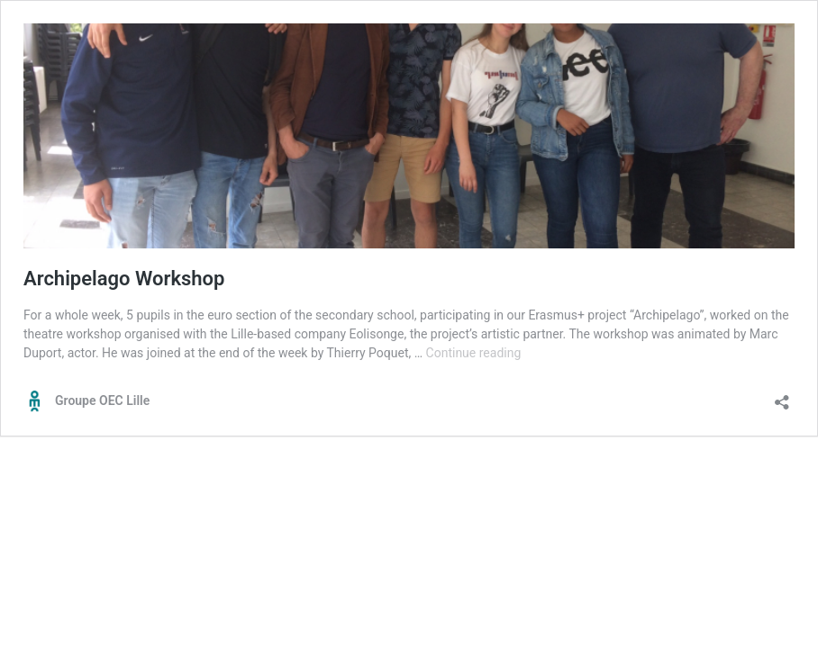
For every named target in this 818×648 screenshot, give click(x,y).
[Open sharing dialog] (782, 396)
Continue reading (474, 353)
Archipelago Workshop (123, 278)
